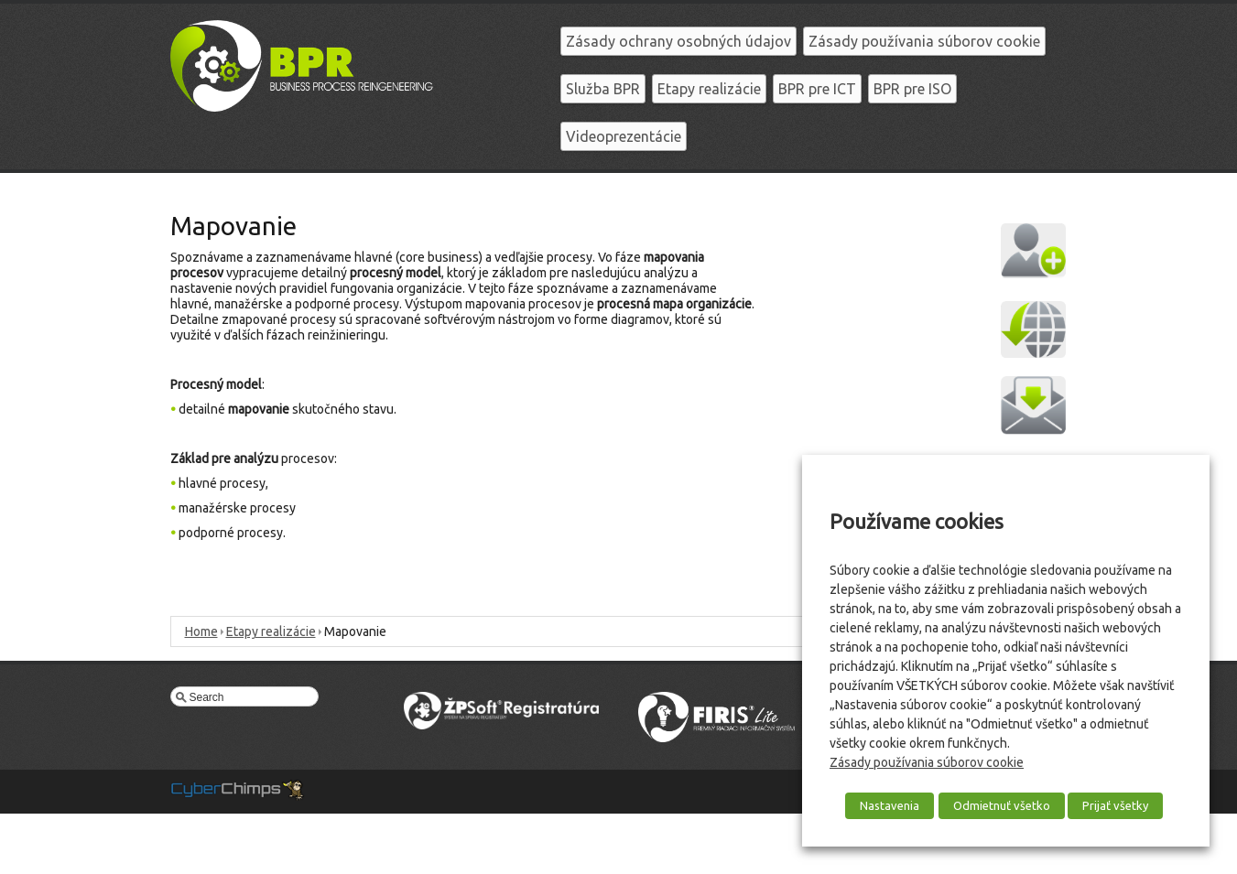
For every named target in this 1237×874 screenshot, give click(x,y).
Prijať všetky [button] (1115, 805)
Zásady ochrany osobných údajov (678, 41)
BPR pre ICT (817, 89)
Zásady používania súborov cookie (924, 41)
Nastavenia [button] (889, 805)
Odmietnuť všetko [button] (1001, 805)
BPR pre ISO (912, 89)
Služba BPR (603, 89)
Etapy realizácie (709, 89)
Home (201, 631)
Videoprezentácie (623, 136)
